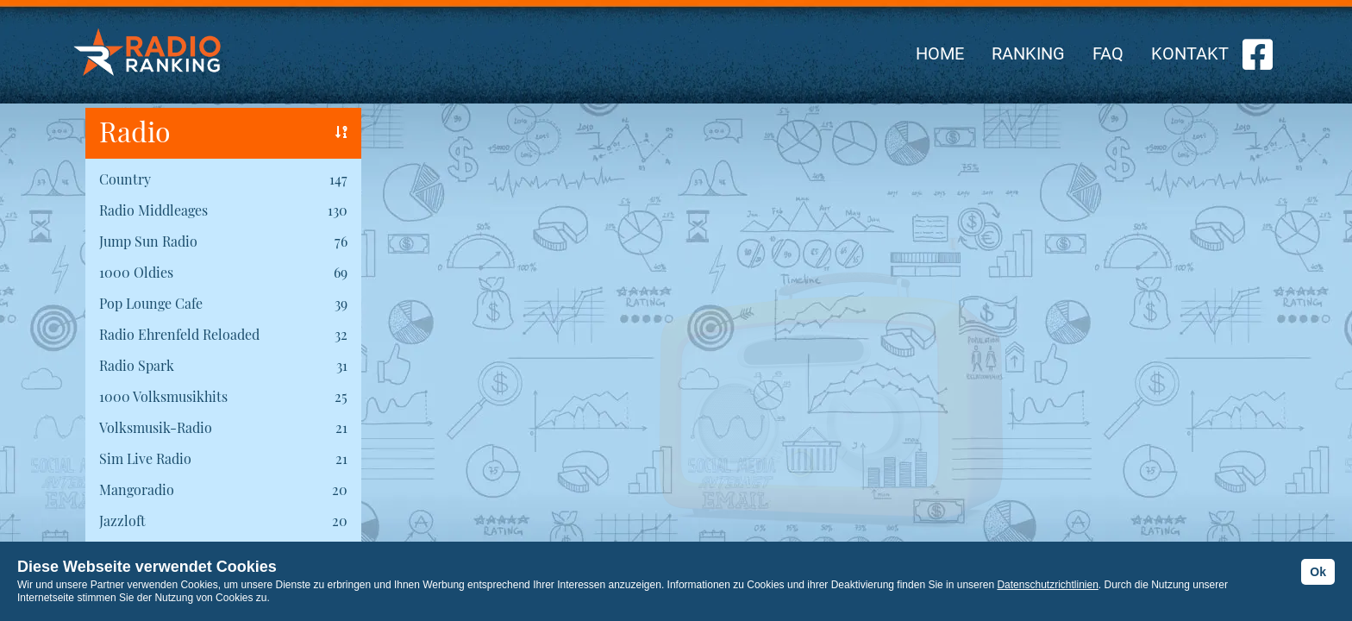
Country (125, 179)
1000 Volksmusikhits (163, 396)
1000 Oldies (136, 272)
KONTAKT (1190, 53)
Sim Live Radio (145, 458)
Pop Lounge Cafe (151, 303)
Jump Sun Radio (148, 241)
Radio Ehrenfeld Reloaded (179, 334)
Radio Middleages (153, 210)
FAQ (1108, 53)
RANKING (1028, 53)
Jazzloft (122, 520)
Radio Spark (136, 365)
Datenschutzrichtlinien (1047, 585)
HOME (940, 53)
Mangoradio (136, 489)
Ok (1318, 572)
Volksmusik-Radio (155, 427)
